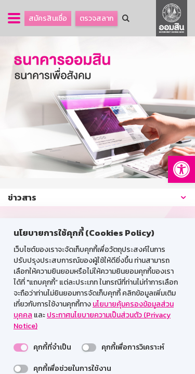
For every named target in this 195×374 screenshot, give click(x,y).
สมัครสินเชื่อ (48, 18)
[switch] (21, 347)
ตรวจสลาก (96, 18)
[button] (181, 169)
